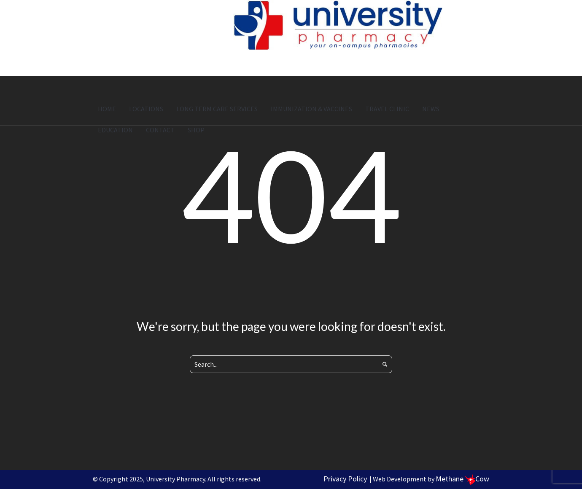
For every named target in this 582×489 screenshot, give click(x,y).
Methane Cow (462, 479)
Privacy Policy (345, 479)
